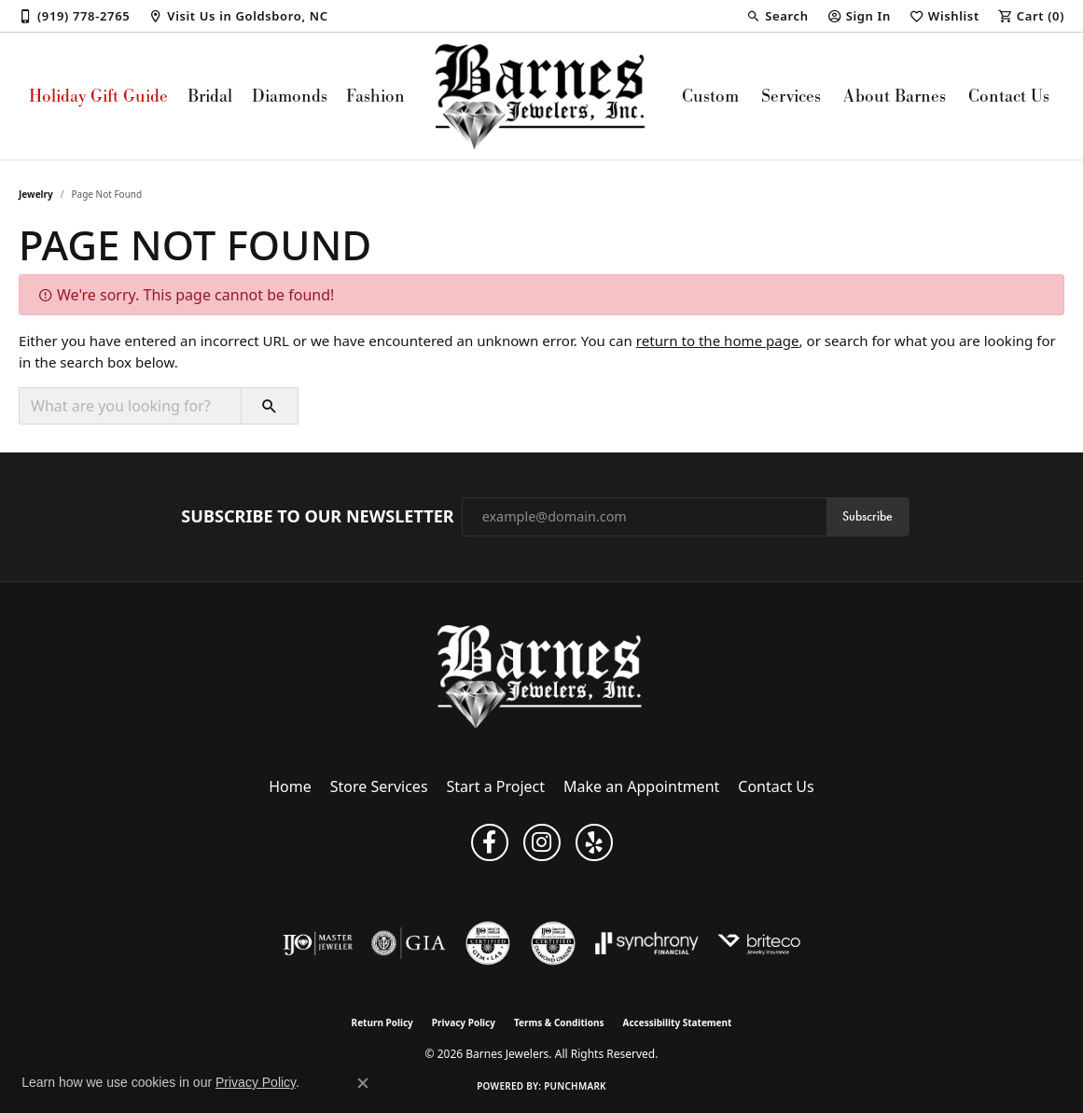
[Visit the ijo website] (318, 943)
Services (791, 95)
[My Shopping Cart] (1031, 16)
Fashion (375, 95)
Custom (710, 95)
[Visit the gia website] (408, 943)
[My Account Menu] (859, 16)
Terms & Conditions (559, 1022)
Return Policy (382, 1022)
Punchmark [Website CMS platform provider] (575, 1085)
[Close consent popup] (362, 1083)
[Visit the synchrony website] (647, 943)
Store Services (379, 786)
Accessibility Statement (677, 1022)
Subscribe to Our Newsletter (317, 517)
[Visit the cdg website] (553, 943)
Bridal (209, 95)
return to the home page (717, 340)
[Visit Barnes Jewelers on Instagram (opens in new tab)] (542, 842)
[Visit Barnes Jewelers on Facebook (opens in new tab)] (489, 842)
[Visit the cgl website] (488, 943)
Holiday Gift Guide (98, 95)
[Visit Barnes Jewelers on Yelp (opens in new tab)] (594, 842)
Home (290, 786)
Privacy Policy (463, 1022)
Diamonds (289, 95)
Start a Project (496, 786)
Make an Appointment (641, 786)
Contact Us (1008, 95)
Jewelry (36, 194)
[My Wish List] (944, 16)
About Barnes (894, 95)
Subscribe (867, 516)
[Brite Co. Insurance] (758, 943)
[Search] (777, 16)
